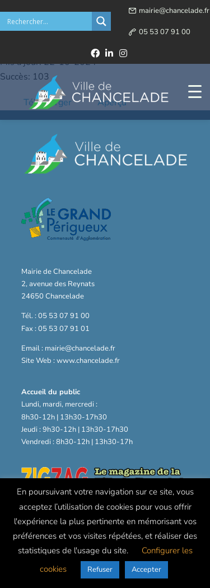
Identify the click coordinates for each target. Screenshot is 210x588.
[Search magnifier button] (101, 21)
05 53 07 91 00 (164, 32)
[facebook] (95, 53)
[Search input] (48, 21)
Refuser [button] (100, 569)
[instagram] (123, 53)
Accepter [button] (146, 569)
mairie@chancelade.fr (174, 11)
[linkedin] (109, 53)
